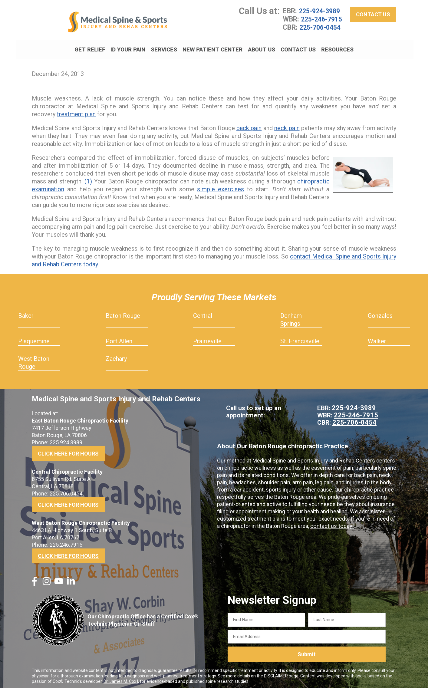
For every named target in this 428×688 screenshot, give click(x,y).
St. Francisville (299, 339)
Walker (377, 339)
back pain (249, 126)
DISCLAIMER (276, 673)
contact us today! (331, 524)
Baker (26, 313)
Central (202, 313)
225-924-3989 (321, 13)
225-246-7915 (323, 21)
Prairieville (207, 339)
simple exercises (220, 187)
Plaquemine (34, 339)
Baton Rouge (123, 313)
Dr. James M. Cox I (121, 679)
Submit (307, 652)
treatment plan (76, 112)
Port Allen (119, 339)
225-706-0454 (321, 29)
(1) (88, 179)
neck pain (286, 126)
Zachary (116, 356)
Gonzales (380, 313)
